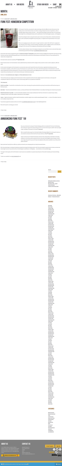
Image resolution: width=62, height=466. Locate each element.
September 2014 (51, 374)
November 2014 (51, 373)
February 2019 (50, 312)
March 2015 (50, 368)
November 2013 (51, 384)
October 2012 (50, 395)
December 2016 (51, 348)
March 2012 (50, 403)
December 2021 (51, 267)
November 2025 (51, 211)
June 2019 (50, 307)
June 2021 (50, 275)
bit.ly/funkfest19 (15, 156)
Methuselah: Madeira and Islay (54, 180)
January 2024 (50, 239)
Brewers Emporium (51, 413)
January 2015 (50, 370)
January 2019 (50, 314)
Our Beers (20, 4)
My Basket (55, 7)
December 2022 (51, 255)
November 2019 (51, 300)
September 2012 (51, 396)
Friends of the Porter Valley (53, 186)
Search (49, 169)
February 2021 (50, 281)
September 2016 (51, 351)
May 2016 (50, 354)
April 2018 (50, 326)
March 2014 (50, 380)
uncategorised (51, 431)
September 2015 (51, 362)
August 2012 (50, 398)
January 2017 (50, 347)
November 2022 (51, 256)
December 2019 (51, 299)
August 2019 (50, 304)
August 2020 (50, 289)
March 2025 (50, 220)
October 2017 (50, 335)
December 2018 (51, 315)
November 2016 (51, 350)
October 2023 (50, 244)
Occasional (50, 424)
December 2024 (51, 224)
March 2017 (50, 344)
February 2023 (50, 253)
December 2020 (51, 284)
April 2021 (50, 278)
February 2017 (50, 346)
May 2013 (50, 388)
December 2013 (51, 383)
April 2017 (50, 343)
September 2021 (51, 271)
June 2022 (50, 260)
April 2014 (50, 379)
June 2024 (50, 233)
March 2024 (50, 237)
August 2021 (50, 273)
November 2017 (51, 333)
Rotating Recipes (51, 427)
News (5, 110)
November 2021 (51, 268)
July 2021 (50, 274)
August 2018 (50, 321)
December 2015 (51, 358)
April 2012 (50, 402)
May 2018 (50, 325)
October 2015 (50, 361)
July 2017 (50, 339)
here (50, 148)
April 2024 (50, 235)
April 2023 (50, 251)
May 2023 (50, 249)
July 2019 (50, 306)
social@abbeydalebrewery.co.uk (40, 50)
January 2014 (50, 381)
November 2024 (51, 226)
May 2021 (50, 277)
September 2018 (51, 319)
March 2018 (50, 328)
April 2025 (50, 219)
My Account (50, 7)
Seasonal (50, 429)
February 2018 (50, 329)
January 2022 (50, 266)
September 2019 (51, 303)
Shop (54, 4)
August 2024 (50, 230)
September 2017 (51, 336)
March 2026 (50, 206)
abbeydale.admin (13, 18)
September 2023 (51, 245)
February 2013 (50, 392)
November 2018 (51, 317)
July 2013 (50, 387)
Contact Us (26, 444)
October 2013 (50, 385)
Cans (49, 415)
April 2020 (50, 293)
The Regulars (50, 430)
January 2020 (50, 297)
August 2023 (50, 246)
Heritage (49, 420)
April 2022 (50, 263)
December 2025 (51, 209)
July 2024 (50, 231)
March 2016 (50, 355)
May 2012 (50, 401)
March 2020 (50, 295)
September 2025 (51, 213)
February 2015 (50, 369)
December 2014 (51, 372)
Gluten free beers (51, 185)
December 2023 (51, 241)
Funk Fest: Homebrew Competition (17, 21)
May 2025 (50, 217)
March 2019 (50, 311)
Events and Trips (51, 418)
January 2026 (50, 208)
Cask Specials (50, 416)
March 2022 (50, 264)
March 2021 (50, 279)
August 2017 (50, 337)
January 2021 (50, 282)
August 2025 (50, 215)
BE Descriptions (51, 412)
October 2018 (50, 318)
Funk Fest (41, 129)
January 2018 (50, 330)
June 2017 (50, 340)
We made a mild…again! (52, 183)
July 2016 (50, 352)
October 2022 (50, 257)
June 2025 (50, 216)
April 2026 (50, 205)
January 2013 (50, 394)
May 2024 (50, 234)
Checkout (59, 7)
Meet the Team (51, 182)
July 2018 (50, 322)
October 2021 (50, 270)
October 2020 (50, 286)
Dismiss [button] (59, 464)
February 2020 (50, 296)
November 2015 (51, 359)
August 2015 (50, 363)
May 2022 (50, 262)
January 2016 (50, 357)
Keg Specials (50, 422)
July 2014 (50, 376)
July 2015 (50, 365)
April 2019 (50, 310)
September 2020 (51, 288)
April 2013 (50, 390)
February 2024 (50, 238)
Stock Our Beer (42, 4)
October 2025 (50, 212)
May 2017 (50, 341)
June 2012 (50, 399)
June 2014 (50, 377)
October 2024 (50, 227)
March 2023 (50, 252)
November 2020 (51, 285)
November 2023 (51, 242)
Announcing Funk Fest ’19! (13, 118)
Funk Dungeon (51, 419)
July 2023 (50, 248)
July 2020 (50, 290)
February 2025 (50, 222)
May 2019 (50, 308)
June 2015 (50, 366)
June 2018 (50, 324)
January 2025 (50, 223)
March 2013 (50, 391)
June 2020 (50, 292)
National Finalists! (56, 196)
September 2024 (51, 228)
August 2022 (50, 259)
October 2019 (50, 301)
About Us (9, 4)
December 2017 (51, 332)
